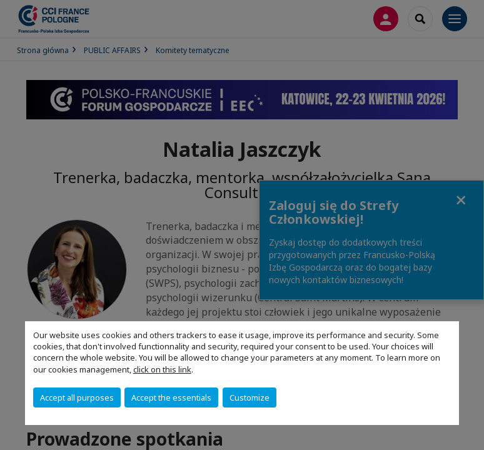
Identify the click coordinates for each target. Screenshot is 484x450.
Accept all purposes (77, 397)
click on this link (162, 369)
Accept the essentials (171, 397)
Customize (249, 397)
